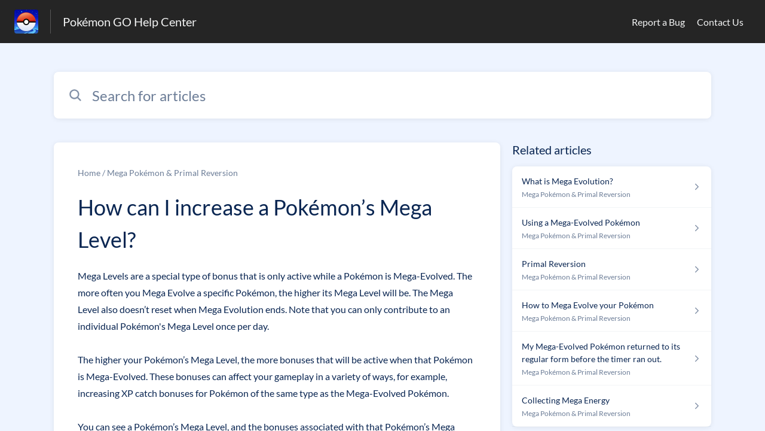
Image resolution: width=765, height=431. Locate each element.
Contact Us (720, 22)
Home (89, 173)
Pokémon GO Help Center (130, 21)
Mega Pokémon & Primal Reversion (172, 173)
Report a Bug (658, 22)
